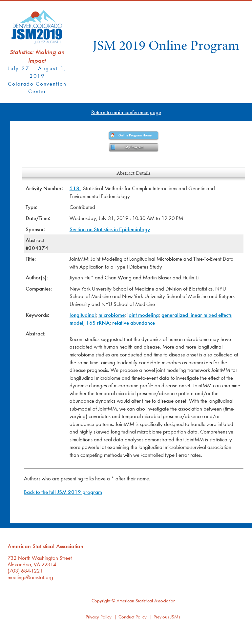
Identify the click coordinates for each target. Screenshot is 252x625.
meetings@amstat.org (30, 577)
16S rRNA (98, 322)
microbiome (111, 314)
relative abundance (133, 322)
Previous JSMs (167, 617)
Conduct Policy (132, 617)
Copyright (101, 600)
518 (75, 188)
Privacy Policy (99, 617)
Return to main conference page (126, 112)
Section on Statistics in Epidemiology (110, 229)
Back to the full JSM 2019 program (63, 491)
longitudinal (83, 314)
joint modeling (143, 314)
